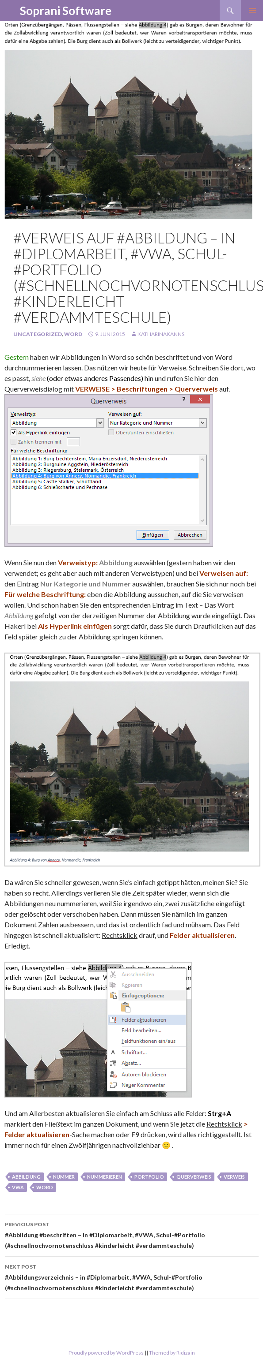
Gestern (16, 357)
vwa (18, 1187)
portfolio (149, 1177)
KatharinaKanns (160, 334)
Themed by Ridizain (172, 1352)
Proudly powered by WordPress (106, 1352)
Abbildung (26, 1177)
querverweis (193, 1177)
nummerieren (104, 1177)
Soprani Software (65, 11)
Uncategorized (37, 334)
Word (73, 334)
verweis (234, 1177)
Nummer (64, 1177)
